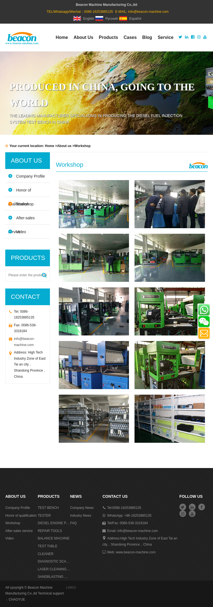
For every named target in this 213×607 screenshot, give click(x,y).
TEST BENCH (48, 508)
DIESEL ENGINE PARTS (54, 523)
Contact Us (161, 65)
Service (165, 37)
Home (62, 37)
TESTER (44, 516)
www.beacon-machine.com (136, 552)
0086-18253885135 (126, 508)
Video (17, 231)
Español (130, 19)
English (83, 19)
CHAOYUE (17, 599)
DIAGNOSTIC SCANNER (54, 561)
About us (64, 146)
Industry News (80, 516)
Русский (106, 19)
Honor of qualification (19, 192)
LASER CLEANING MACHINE (54, 569)
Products (108, 37)
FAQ (73, 523)
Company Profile (26, 176)
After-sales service (21, 220)
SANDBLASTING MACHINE (54, 577)
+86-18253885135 (137, 516)
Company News (82, 508)
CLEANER (46, 554)
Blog (147, 37)
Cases (130, 37)
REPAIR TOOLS (50, 531)
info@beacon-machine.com (148, 12)
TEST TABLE (47, 546)
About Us (83, 37)
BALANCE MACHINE (54, 538)
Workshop (21, 203)
